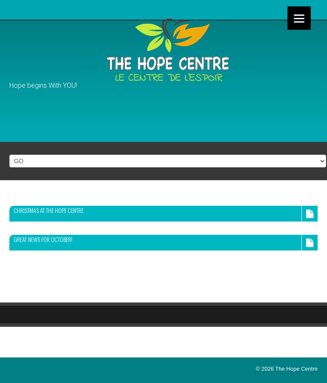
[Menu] (299, 18)
